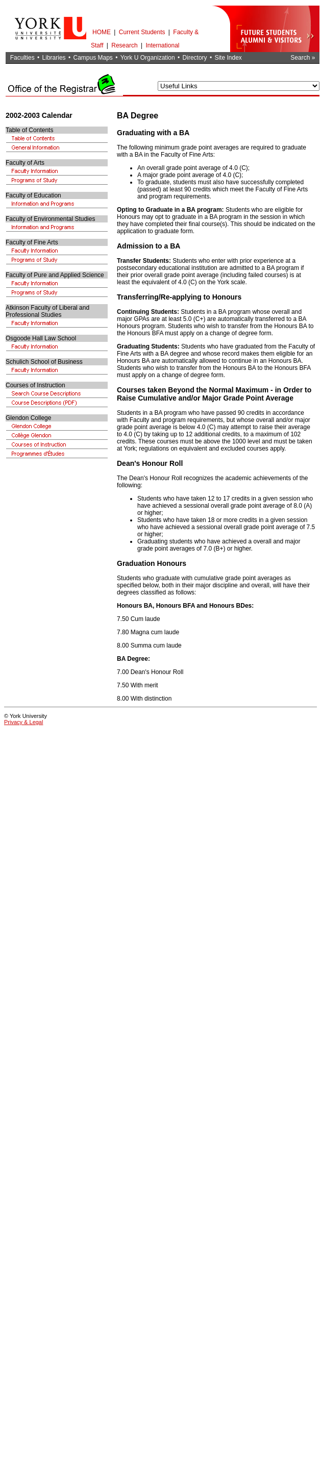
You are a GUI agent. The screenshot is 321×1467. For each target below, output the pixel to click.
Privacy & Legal (23, 722)
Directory (195, 57)
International (162, 45)
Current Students (142, 32)
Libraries (54, 57)
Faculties (22, 57)
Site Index (227, 57)
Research (124, 45)
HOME (101, 32)
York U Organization (147, 57)
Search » (302, 57)
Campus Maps (92, 57)
